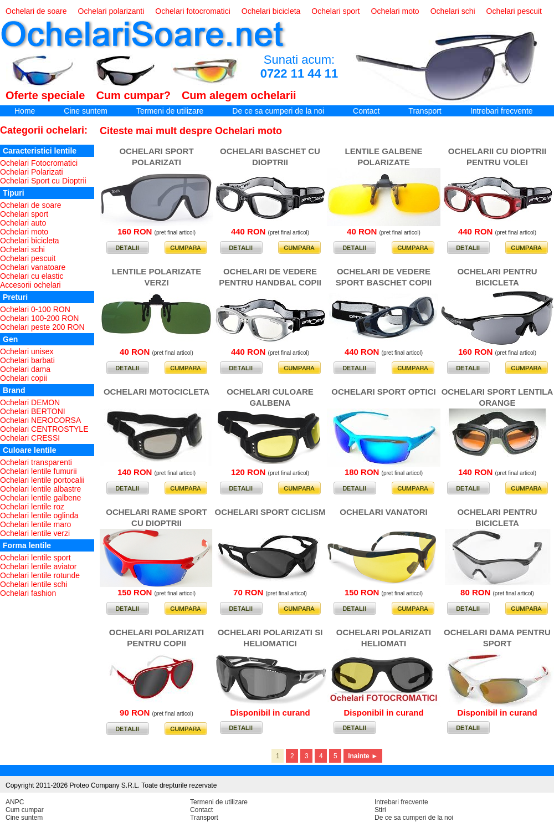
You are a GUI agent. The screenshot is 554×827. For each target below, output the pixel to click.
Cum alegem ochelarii (239, 95)
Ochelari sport (335, 11)
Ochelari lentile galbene (40, 497)
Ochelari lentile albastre (40, 488)
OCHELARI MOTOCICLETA (156, 391)
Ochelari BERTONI (32, 411)
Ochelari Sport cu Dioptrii (43, 180)
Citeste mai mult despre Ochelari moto (191, 130)
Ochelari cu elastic (31, 276)
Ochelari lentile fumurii (38, 471)
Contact (366, 110)
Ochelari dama (25, 369)
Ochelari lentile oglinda (39, 515)
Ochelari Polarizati (31, 171)
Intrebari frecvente (501, 110)
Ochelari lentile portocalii (42, 480)
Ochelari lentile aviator (38, 566)
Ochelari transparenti (36, 462)
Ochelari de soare (36, 11)
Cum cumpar (25, 810)
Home (24, 110)
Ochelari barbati (27, 360)
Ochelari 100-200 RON (39, 318)
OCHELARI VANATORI (383, 512)
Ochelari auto (23, 222)
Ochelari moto (395, 11)
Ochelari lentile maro (35, 524)
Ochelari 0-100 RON (35, 309)
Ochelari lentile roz (32, 506)
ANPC (15, 802)
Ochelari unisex (27, 351)
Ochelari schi (452, 11)
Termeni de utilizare (169, 110)
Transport (424, 110)
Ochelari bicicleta (271, 11)
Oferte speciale (45, 95)
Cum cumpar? (133, 95)
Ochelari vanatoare (32, 267)
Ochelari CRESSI (30, 437)
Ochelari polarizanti (111, 11)
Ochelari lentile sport (35, 557)
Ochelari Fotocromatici (39, 163)
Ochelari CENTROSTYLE (44, 429)
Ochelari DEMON (30, 402)
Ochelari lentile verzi (35, 533)
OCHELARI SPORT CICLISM (269, 512)
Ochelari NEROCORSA (40, 420)
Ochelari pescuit (514, 11)
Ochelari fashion (28, 593)
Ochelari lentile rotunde (40, 575)
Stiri (380, 810)
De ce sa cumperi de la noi (278, 110)
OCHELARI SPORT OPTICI (383, 391)
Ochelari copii (23, 378)
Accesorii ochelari (30, 284)
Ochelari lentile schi (33, 584)
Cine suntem (85, 110)
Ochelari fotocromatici (192, 11)
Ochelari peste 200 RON (42, 327)
